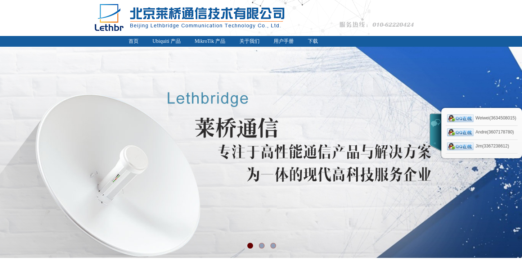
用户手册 (284, 41)
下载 (313, 41)
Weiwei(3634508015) (481, 118)
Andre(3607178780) (480, 132)
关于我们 (249, 41)
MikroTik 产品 (210, 41)
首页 (134, 41)
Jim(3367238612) (478, 146)
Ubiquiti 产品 (167, 41)
